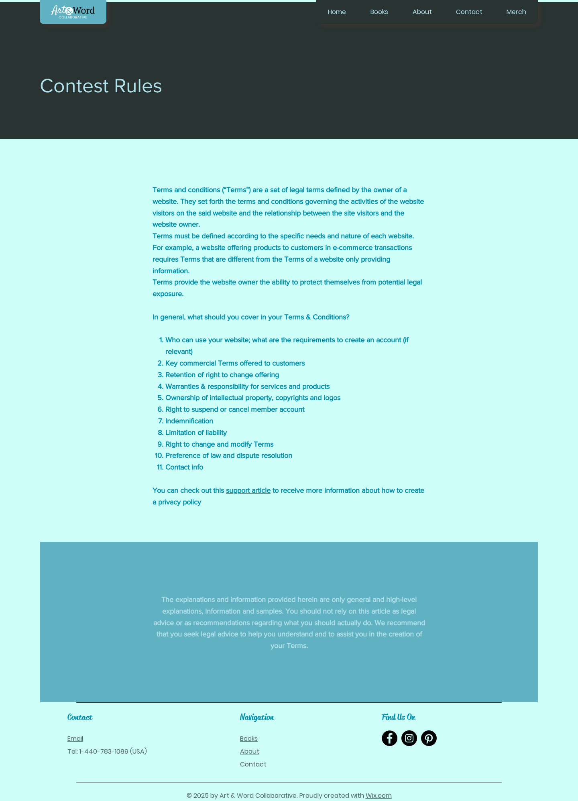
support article (248, 490)
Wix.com (379, 795)
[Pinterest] (429, 738)
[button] (379, 12)
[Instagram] (409, 738)
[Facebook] (389, 738)
